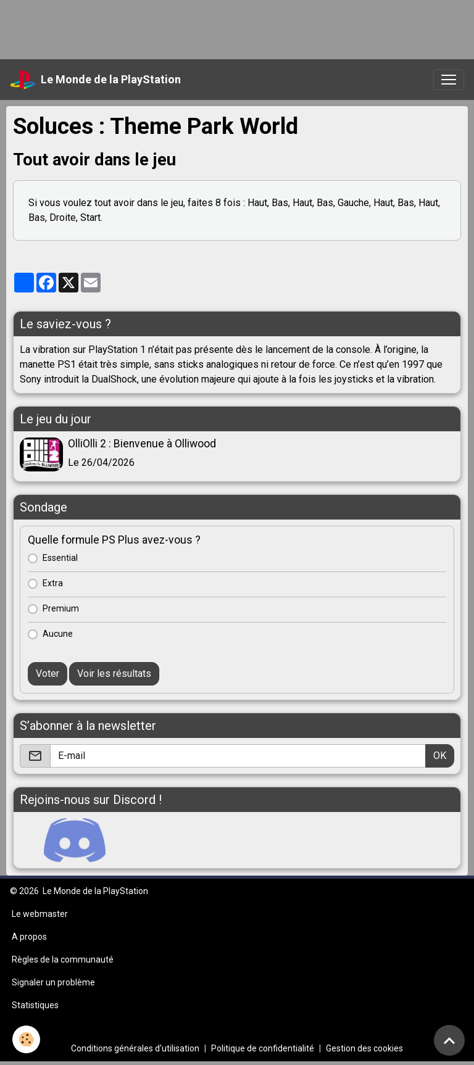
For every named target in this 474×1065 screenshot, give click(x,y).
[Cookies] (26, 1039)
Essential (60, 558)
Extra (53, 583)
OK (439, 755)
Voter (47, 673)
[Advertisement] (224, 28)
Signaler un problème (53, 982)
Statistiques (35, 1005)
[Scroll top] (449, 1040)
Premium (61, 608)
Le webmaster (40, 914)
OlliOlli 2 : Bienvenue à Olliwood (142, 443)
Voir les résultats (114, 673)
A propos (29, 937)
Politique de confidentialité (262, 1048)
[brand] (95, 79)
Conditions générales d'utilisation (135, 1048)
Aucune (58, 634)
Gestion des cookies (364, 1048)
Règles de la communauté (63, 959)
